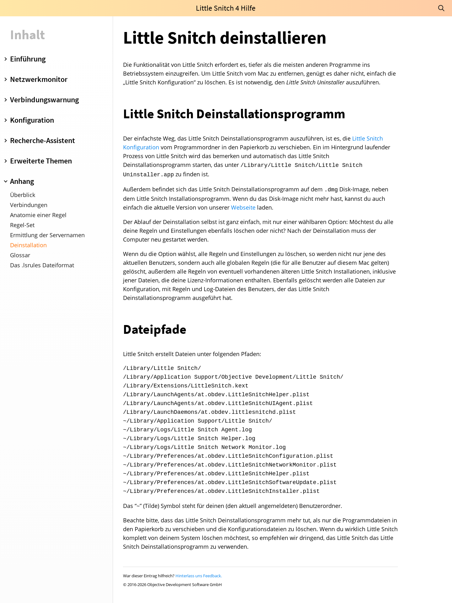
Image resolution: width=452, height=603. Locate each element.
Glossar (20, 255)
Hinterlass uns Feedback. (198, 576)
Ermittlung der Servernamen (47, 235)
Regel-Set (22, 225)
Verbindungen (28, 205)
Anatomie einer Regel (38, 215)
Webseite (243, 207)
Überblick (22, 195)
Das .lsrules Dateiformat (42, 265)
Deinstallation (28, 245)
